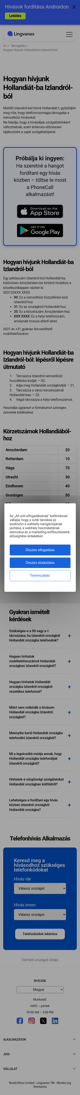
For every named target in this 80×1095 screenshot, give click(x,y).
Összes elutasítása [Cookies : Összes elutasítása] (40, 563)
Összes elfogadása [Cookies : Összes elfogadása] (39, 550)
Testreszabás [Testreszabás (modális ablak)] (40, 575)
